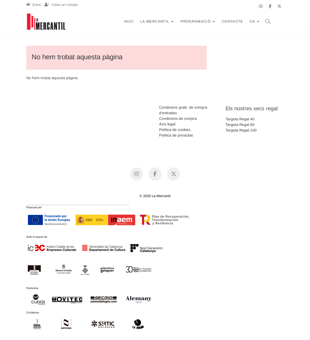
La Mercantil (154, 21)
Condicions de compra (178, 118)
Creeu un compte (61, 5)
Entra (33, 5)
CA (252, 21)
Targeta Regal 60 (240, 124)
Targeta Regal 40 (240, 119)
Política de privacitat (176, 135)
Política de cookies (174, 130)
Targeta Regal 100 (241, 130)
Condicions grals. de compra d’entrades (183, 110)
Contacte (232, 21)
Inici (129, 21)
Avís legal (167, 124)
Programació (196, 21)
